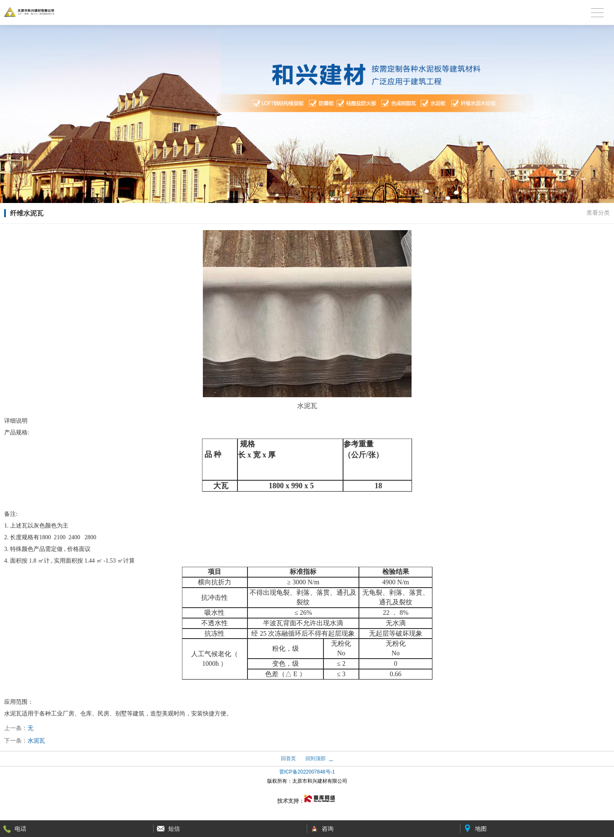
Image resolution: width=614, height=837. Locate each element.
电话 (20, 828)
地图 (481, 828)
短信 (174, 828)
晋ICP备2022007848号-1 (307, 772)
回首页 (288, 758)
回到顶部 (316, 758)
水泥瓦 (36, 740)
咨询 (328, 828)
